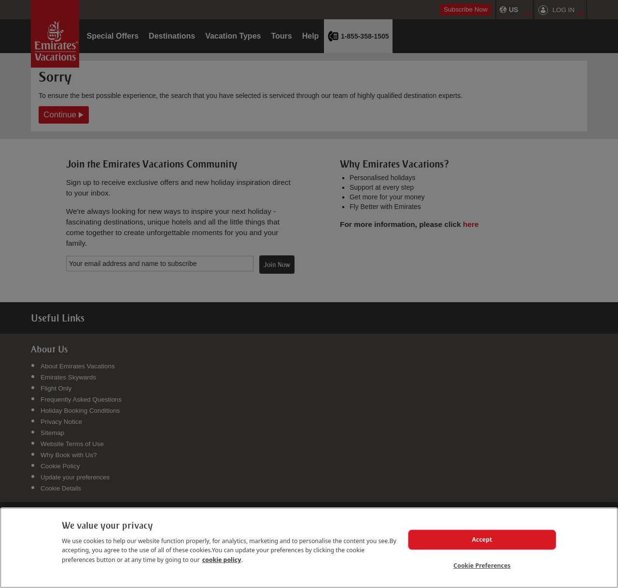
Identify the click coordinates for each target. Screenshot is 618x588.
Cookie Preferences (481, 563)
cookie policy (221, 550)
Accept (482, 532)
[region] (309, 543)
